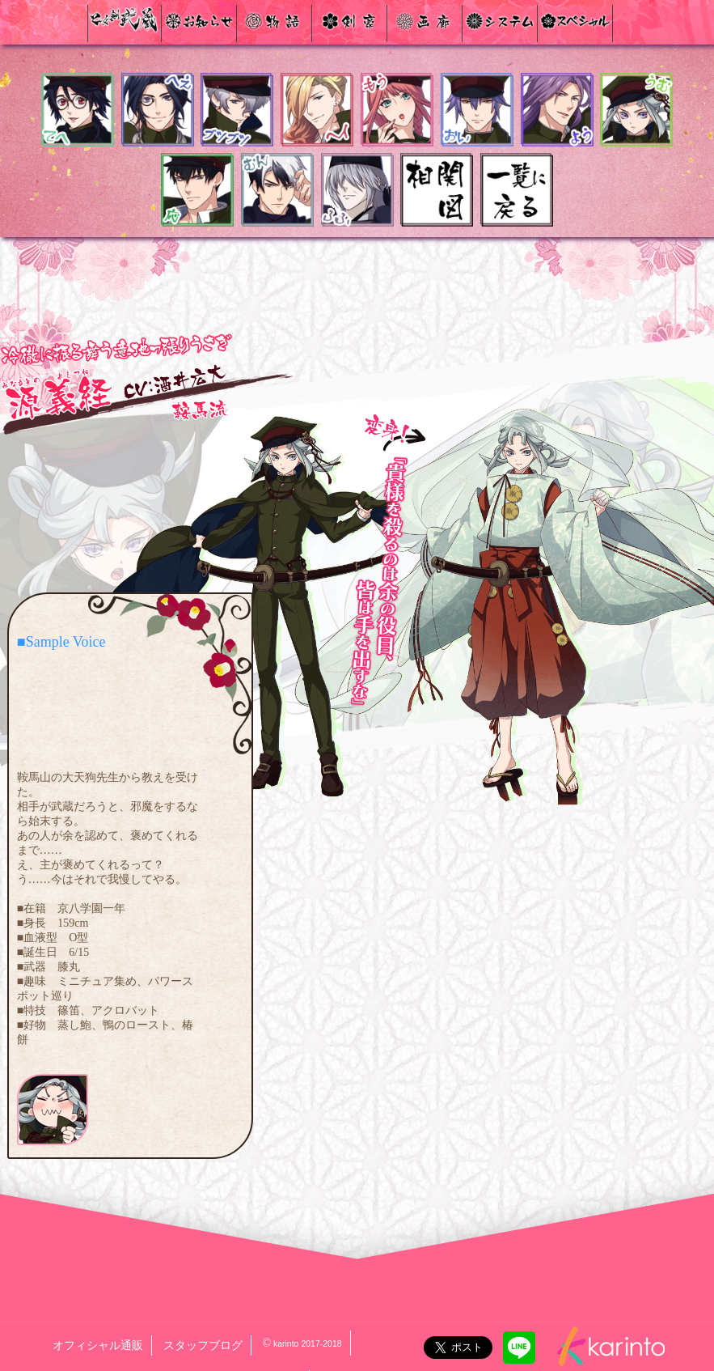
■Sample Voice (61, 642)
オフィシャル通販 (98, 1345)
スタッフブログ (203, 1345)
